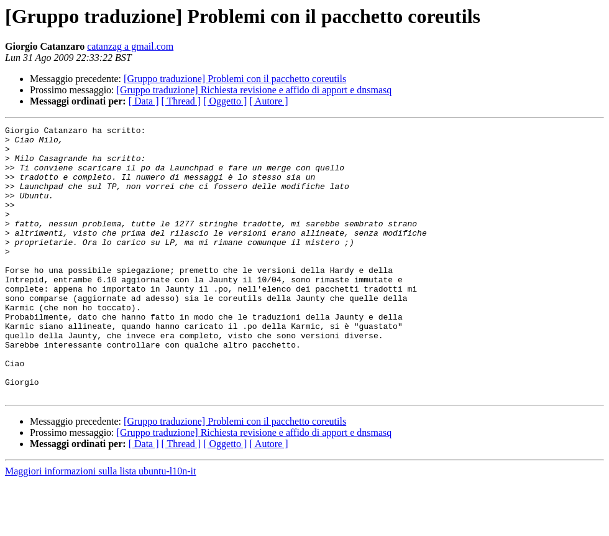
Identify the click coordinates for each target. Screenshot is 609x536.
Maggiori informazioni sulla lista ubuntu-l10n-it (100, 525)
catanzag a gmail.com (130, 46)
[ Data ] (144, 101)
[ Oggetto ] (225, 101)
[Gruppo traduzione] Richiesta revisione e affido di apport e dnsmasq (254, 90)
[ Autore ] (268, 101)
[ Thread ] (181, 101)
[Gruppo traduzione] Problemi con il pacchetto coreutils (235, 78)
